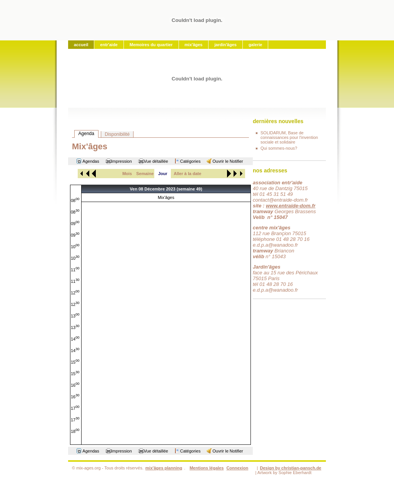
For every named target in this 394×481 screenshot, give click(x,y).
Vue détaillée (156, 161)
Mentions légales (207, 468)
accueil (81, 44)
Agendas (90, 161)
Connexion (237, 468)
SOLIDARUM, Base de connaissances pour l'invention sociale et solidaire (289, 137)
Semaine (145, 173)
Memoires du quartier (151, 44)
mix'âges (194, 44)
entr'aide (108, 44)
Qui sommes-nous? (278, 148)
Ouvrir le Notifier (227, 161)
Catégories (190, 161)
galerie (255, 44)
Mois (127, 173)
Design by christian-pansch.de (290, 468)
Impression (121, 161)
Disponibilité (117, 134)
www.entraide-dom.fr (291, 206)
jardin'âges (225, 44)
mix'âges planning (163, 468)
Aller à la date (188, 173)
